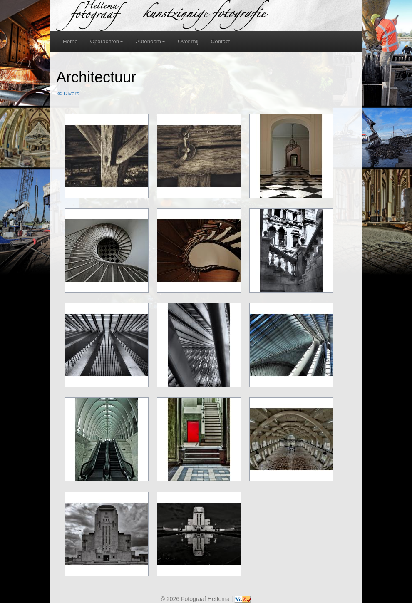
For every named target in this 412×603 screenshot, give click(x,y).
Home (70, 41)
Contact (220, 41)
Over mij (188, 41)
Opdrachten (107, 41)
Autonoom (150, 41)
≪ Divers (67, 93)
